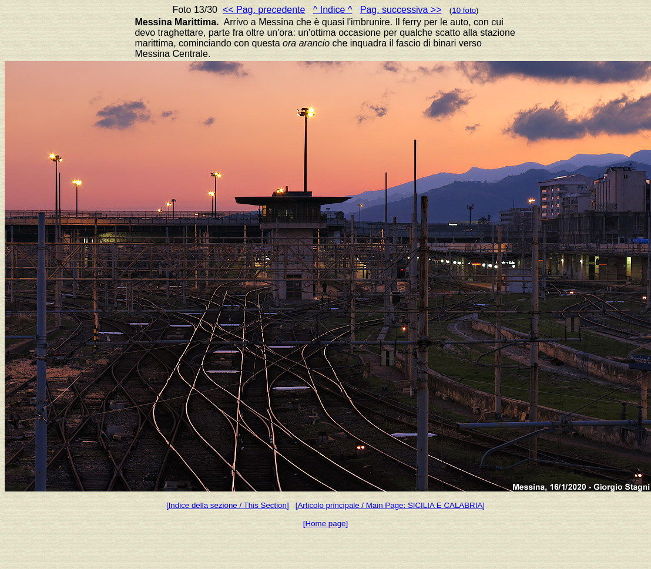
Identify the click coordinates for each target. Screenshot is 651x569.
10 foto (464, 10)
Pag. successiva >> (401, 10)
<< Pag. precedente (264, 10)
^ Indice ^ (333, 10)
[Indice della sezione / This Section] (227, 505)
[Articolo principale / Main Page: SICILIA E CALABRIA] (390, 505)
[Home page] (325, 523)
